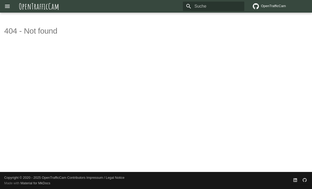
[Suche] (213, 6)
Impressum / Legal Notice (105, 178)
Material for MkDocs (35, 183)
